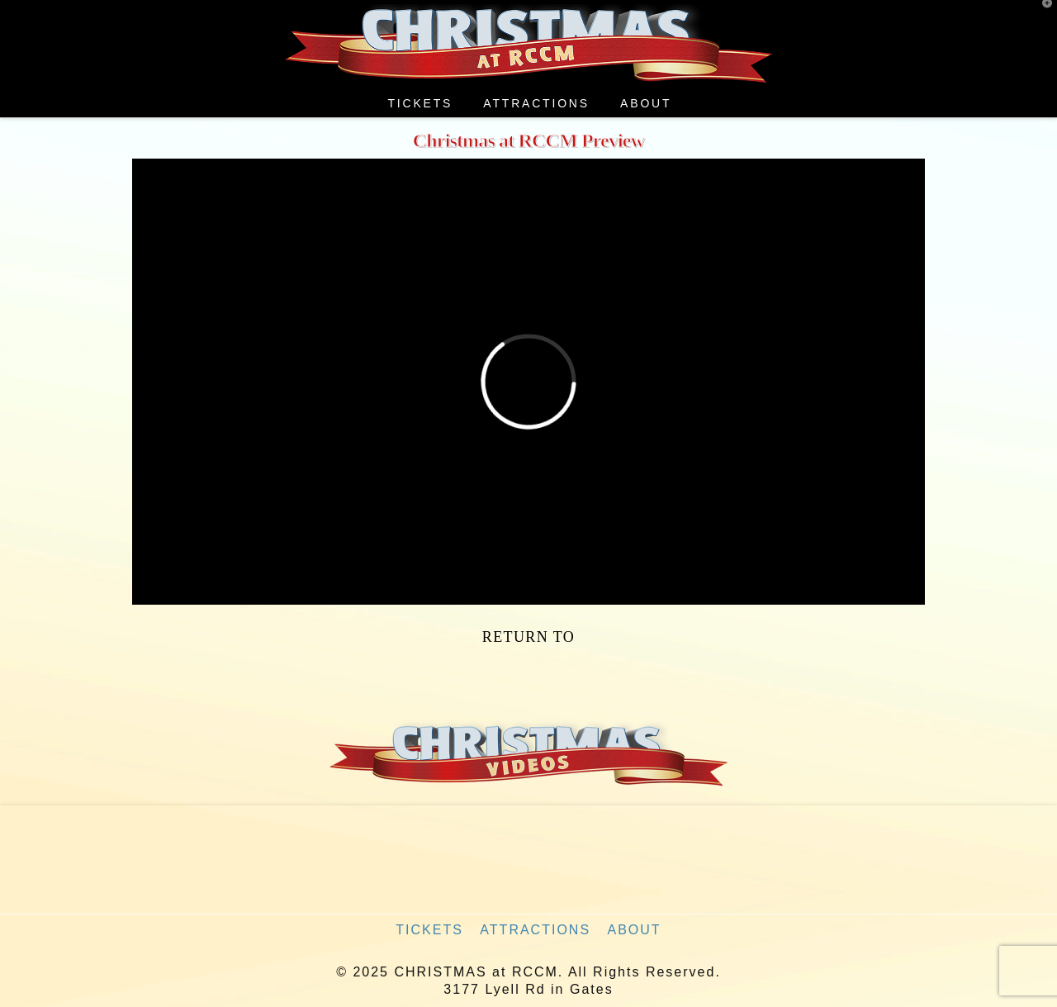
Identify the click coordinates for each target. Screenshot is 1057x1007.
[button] (1041, 15)
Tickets (429, 930)
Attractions (535, 930)
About (634, 930)
